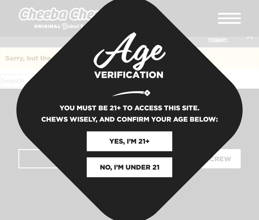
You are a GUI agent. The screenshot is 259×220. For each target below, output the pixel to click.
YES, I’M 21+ (129, 141)
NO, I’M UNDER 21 (129, 167)
